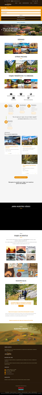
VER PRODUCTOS (21, 270)
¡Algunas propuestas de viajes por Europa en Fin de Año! (21, 320)
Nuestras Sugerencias (21, 19)
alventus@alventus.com (10, 373)
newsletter (12, 379)
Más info (22, 111)
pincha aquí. (21, 394)
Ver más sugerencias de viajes (21, 177)
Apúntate (10, 127)
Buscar (21, 15)
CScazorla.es (24, 385)
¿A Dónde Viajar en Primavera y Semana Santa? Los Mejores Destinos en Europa (21, 303)
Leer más (21, 305)
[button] (1, 29)
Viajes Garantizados (21, 17)
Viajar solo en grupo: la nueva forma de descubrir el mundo (21, 311)
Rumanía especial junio (27, 146)
